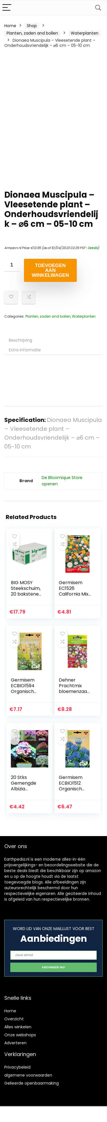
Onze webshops (20, 1035)
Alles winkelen (17, 1027)
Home (10, 26)
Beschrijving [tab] (20, 340)
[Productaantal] (12, 265)
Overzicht (14, 1019)
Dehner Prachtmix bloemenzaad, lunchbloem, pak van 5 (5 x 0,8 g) (75, 694)
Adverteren (15, 1043)
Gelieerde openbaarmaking (31, 1083)
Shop (32, 26)
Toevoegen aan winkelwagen (50, 270)
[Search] (98, 7)
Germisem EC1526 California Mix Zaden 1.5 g (73, 591)
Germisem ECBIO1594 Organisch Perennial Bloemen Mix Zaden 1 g (25, 694)
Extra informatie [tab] (25, 350)
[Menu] (7, 7)
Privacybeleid (17, 1067)
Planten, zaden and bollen (32, 33)
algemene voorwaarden (28, 1075)
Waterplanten (84, 33)
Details (93, 247)
